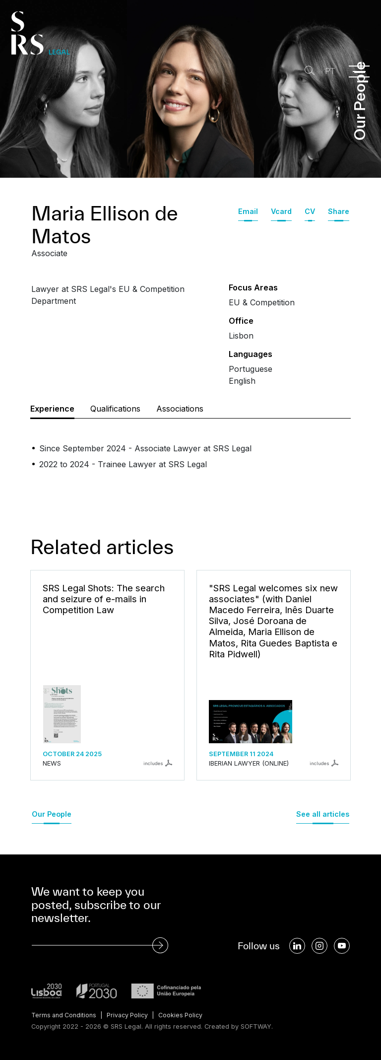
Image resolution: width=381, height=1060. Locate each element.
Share (338, 211)
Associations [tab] (179, 409)
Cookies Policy (184, 1015)
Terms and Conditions (64, 1015)
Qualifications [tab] (115, 409)
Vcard (281, 211)
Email (248, 211)
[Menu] (359, 71)
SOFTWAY (256, 1026)
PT (328, 71)
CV (310, 211)
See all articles (322, 814)
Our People (51, 814)
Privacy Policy (129, 1015)
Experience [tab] (52, 409)
